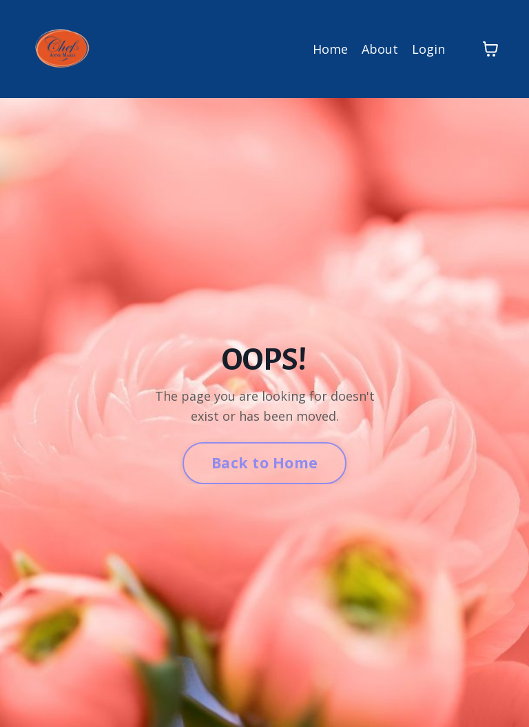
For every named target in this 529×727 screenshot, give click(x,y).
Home (330, 49)
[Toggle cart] (490, 49)
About (380, 49)
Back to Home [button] (264, 462)
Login (428, 49)
